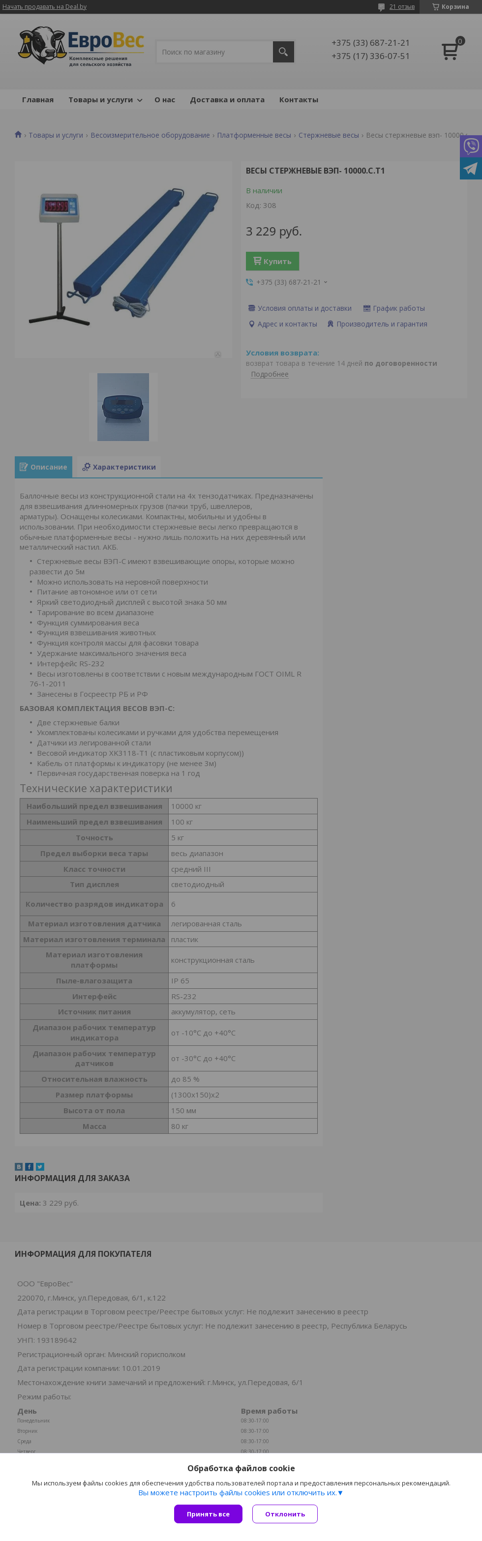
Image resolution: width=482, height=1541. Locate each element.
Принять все (208, 1514)
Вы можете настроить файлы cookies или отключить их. (237, 1492)
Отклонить (285, 1514)
